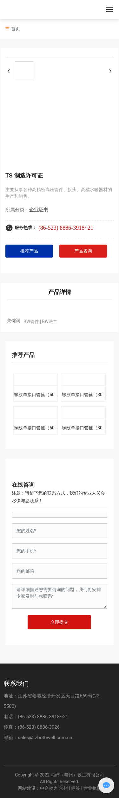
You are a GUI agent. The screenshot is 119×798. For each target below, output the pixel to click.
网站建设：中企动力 (38, 788)
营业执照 (92, 788)
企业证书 (38, 210)
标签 (75, 788)
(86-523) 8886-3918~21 (65, 228)
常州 (63, 788)
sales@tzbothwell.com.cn (45, 737)
